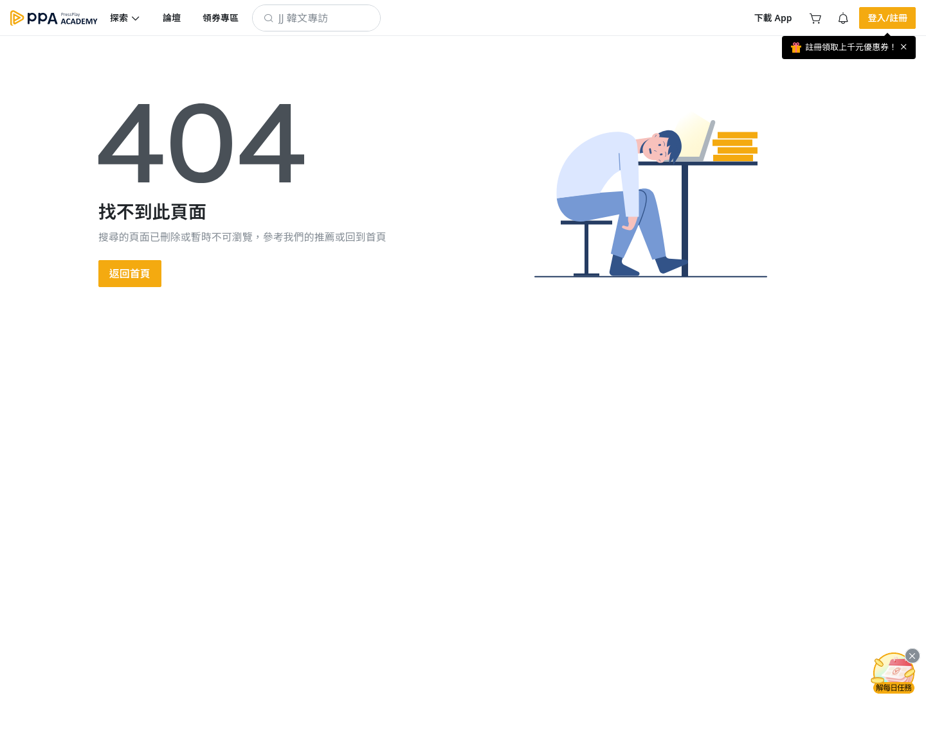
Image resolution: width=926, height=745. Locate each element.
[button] (125, 18)
